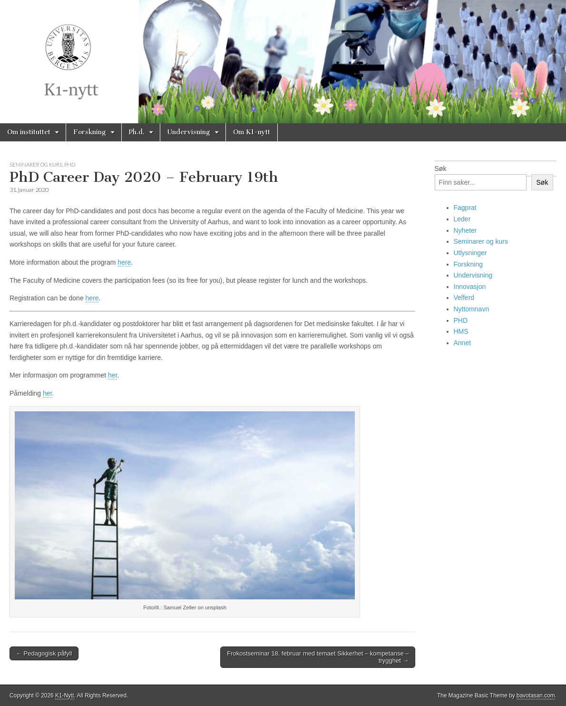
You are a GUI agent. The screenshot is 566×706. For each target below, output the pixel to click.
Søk (441, 168)
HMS (461, 331)
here (124, 262)
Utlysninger (470, 253)
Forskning (89, 132)
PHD (69, 164)
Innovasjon (470, 286)
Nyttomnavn (471, 309)
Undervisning (188, 132)
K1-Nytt (64, 695)
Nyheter (465, 230)
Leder (462, 219)
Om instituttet (28, 132)
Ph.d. (137, 132)
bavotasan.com (536, 695)
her (112, 375)
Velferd (464, 297)
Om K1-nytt (251, 132)
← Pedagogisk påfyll (44, 653)
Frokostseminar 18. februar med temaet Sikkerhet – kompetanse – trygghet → (318, 657)
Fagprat (465, 207)
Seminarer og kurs (36, 164)
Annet (462, 343)
